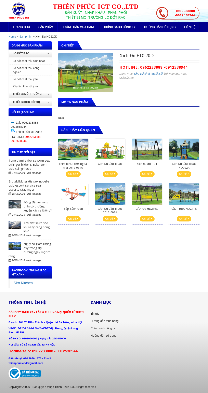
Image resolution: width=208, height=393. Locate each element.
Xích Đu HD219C (147, 209)
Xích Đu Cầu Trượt (110, 164)
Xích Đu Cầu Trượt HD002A (184, 165)
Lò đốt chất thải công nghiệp (26, 70)
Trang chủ (21, 27)
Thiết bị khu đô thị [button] (31, 102)
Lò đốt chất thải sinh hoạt (29, 61)
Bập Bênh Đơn (73, 209)
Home (12, 36)
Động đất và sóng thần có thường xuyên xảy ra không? (38, 206)
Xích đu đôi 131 (147, 164)
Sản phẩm (45, 27)
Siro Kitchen (23, 283)
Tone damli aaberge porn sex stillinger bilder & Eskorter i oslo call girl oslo (29, 164)
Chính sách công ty (120, 27)
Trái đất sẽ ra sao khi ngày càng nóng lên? (37, 227)
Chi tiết (73, 173)
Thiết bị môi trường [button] (31, 93)
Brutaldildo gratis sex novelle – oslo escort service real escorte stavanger (30, 185)
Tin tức (95, 313)
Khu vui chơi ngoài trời (148, 73)
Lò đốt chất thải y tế (25, 79)
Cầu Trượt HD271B (184, 209)
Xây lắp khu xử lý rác (26, 86)
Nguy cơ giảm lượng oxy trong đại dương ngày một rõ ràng (30, 250)
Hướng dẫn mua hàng (78, 27)
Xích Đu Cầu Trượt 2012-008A (110, 210)
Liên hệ (189, 27)
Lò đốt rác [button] (31, 53)
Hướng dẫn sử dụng (160, 27)
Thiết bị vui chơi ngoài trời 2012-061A (73, 165)
